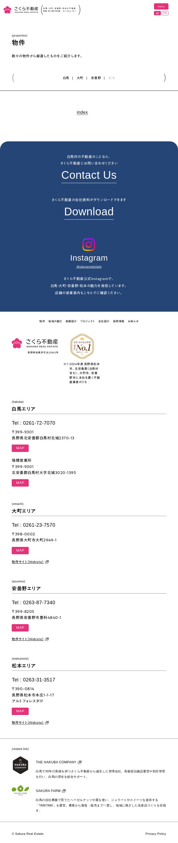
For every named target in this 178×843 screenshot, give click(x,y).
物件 (42, 321)
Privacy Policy (156, 833)
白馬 (66, 78)
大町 (80, 78)
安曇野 (96, 78)
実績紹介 (71, 321)
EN (165, 12)
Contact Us (89, 175)
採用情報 (118, 321)
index (82, 112)
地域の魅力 (55, 321)
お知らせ (133, 321)
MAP (20, 448)
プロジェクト (87, 321)
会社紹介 (104, 321)
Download (89, 211)
